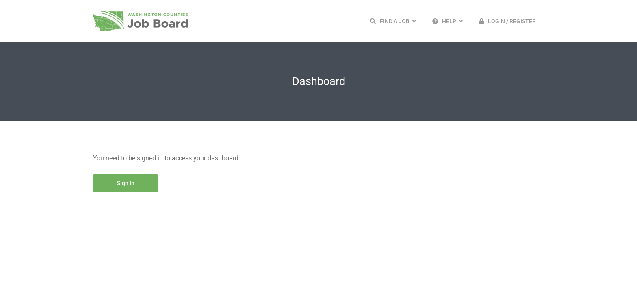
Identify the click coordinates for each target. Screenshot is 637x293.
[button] (393, 21)
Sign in (125, 183)
